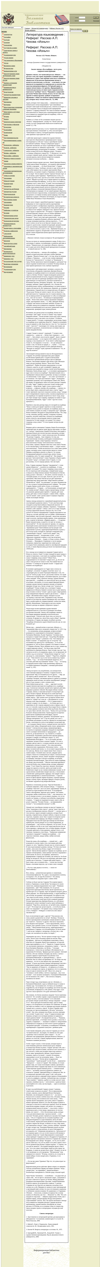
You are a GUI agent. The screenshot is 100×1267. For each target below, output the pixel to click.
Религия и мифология (11, 231)
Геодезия (6, 40)
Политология (8, 132)
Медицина (7, 105)
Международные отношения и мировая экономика (12, 108)
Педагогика (7, 127)
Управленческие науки (11, 218)
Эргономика (8, 178)
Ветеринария (8, 267)
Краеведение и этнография (12, 228)
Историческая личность (11, 197)
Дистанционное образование (13, 60)
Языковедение (8, 183)
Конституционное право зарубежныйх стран (11, 75)
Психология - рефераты (11, 145)
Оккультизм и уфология (11, 124)
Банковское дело (9, 256)
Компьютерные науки (11, 216)
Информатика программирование (9, 237)
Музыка (6, 116)
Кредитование (8, 272)
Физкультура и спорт (10, 243)
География (7, 37)
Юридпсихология (9, 194)
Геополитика (8, 45)
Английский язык (9, 246)
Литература (7, 186)
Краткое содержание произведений (10, 84)
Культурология (8, 92)
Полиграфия (8, 130)
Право (6, 135)
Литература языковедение (12, 95)
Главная (27, 28)
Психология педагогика (11, 221)
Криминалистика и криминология (9, 88)
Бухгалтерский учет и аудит (13, 261)
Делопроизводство (10, 55)
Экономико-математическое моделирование (12, 172)
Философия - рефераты (11, 156)
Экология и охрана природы (13, 164)
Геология (7, 42)
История (6, 213)
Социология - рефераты (11, 150)
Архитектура (8, 34)
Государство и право (10, 48)
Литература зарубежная (11, 189)
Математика (8, 102)
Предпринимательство (11, 138)
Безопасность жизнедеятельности (9, 252)
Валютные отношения (11, 264)
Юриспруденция (9, 181)
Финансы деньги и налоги (12, 158)
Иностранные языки (10, 199)
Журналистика (8, 68)
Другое (6, 63)
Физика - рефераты (10, 153)
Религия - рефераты (10, 148)
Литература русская (10, 191)
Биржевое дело (8, 259)
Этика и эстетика (9, 175)
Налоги (6, 119)
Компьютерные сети (10, 71)
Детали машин (8, 58)
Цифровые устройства (11, 210)
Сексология (7, 233)
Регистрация (96, 20)
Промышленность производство (9, 224)
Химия (6, 161)
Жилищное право (9, 66)
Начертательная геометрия (12, 122)
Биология (7, 241)
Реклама (6, 207)
